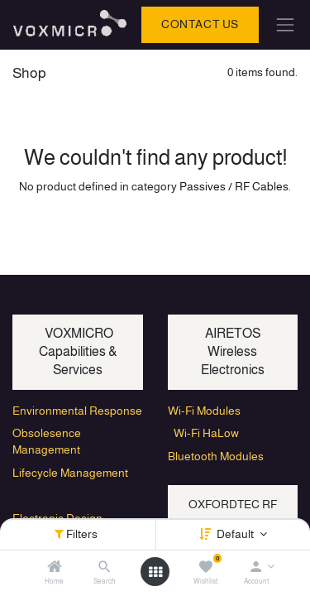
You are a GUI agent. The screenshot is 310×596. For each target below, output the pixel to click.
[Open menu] (155, 572)
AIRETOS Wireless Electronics (233, 351)
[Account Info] (256, 567)
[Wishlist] (205, 567)
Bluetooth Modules (216, 456)
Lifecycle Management (70, 472)
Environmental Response (77, 410)
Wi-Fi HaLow (203, 433)
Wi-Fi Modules (204, 410)
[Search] (104, 567)
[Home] (54, 567)
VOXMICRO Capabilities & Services (78, 351)
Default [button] (236, 534)
